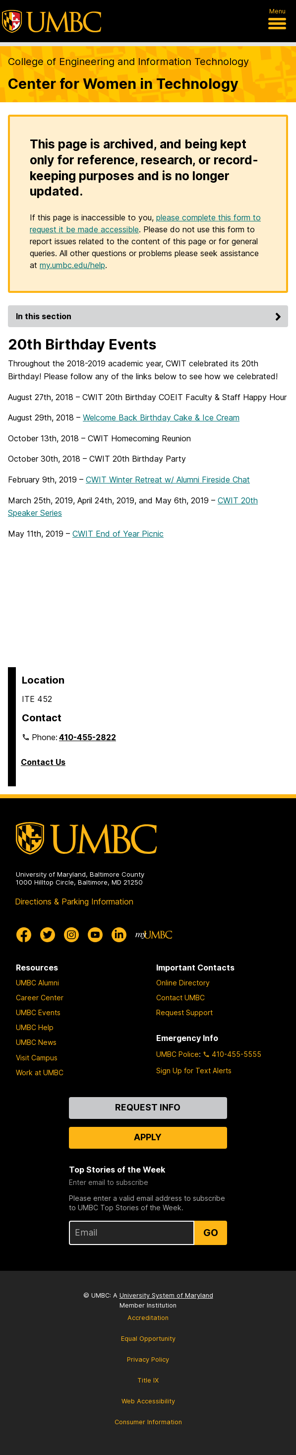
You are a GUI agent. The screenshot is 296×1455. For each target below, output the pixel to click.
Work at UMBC (39, 1072)
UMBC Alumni (37, 982)
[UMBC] (51, 21)
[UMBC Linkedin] (119, 935)
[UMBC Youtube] (95, 935)
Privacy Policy (148, 1359)
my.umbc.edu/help (72, 265)
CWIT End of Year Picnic (118, 534)
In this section (150, 316)
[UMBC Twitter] (48, 935)
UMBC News (36, 1042)
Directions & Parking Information (74, 901)
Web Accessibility (148, 1401)
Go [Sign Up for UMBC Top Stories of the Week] (210, 1233)
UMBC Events (38, 1012)
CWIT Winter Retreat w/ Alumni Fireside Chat (168, 480)
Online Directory (183, 982)
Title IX (148, 1380)
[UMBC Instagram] (71, 935)
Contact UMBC (180, 997)
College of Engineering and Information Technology (128, 62)
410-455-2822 (87, 737)
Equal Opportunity (148, 1338)
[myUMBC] (154, 935)
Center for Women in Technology (123, 83)
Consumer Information (148, 1422)
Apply (148, 1137)
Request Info (147, 1107)
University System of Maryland (166, 1295)
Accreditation (148, 1317)
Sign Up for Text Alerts (194, 1070)
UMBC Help (35, 1027)
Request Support (184, 1012)
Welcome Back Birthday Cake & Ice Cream (161, 417)
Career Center (39, 997)
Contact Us (43, 762)
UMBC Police (177, 1054)
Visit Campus (37, 1057)
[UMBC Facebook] (24, 935)
